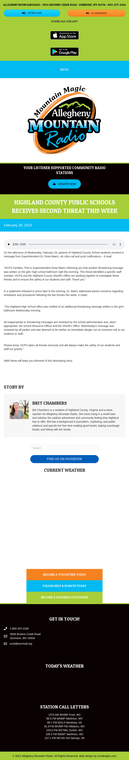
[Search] (64, 448)
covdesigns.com (106, 756)
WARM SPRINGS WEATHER (64, 519)
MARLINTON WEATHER (64, 488)
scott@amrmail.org (21, 643)
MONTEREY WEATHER (64, 550)
